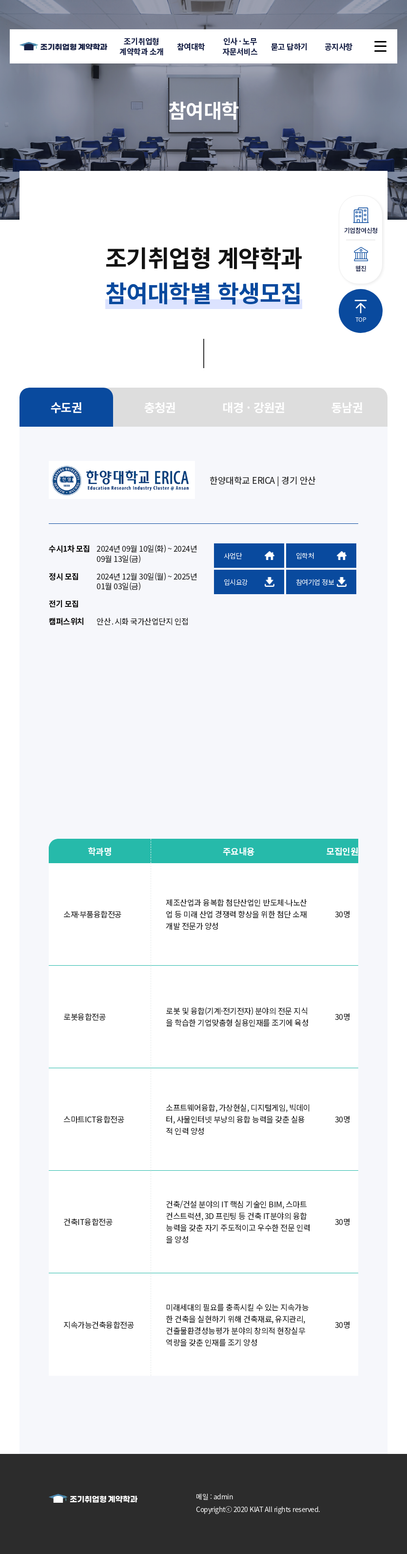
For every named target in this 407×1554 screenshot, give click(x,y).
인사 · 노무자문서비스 (240, 46)
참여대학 (191, 46)
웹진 (360, 260)
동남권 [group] (347, 406)
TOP (361, 311)
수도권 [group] (66, 406)
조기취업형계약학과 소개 (141, 46)
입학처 (321, 555)
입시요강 (249, 582)
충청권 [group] (160, 406)
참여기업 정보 (321, 582)
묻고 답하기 (289, 46)
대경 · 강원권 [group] (253, 406)
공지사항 (339, 46)
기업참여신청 (360, 221)
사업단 (249, 555)
